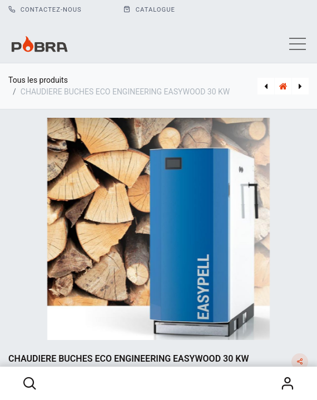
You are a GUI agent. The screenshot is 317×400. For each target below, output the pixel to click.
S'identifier (287, 383)
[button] (30, 383)
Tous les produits (38, 80)
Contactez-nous (45, 9)
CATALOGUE (149, 9)
